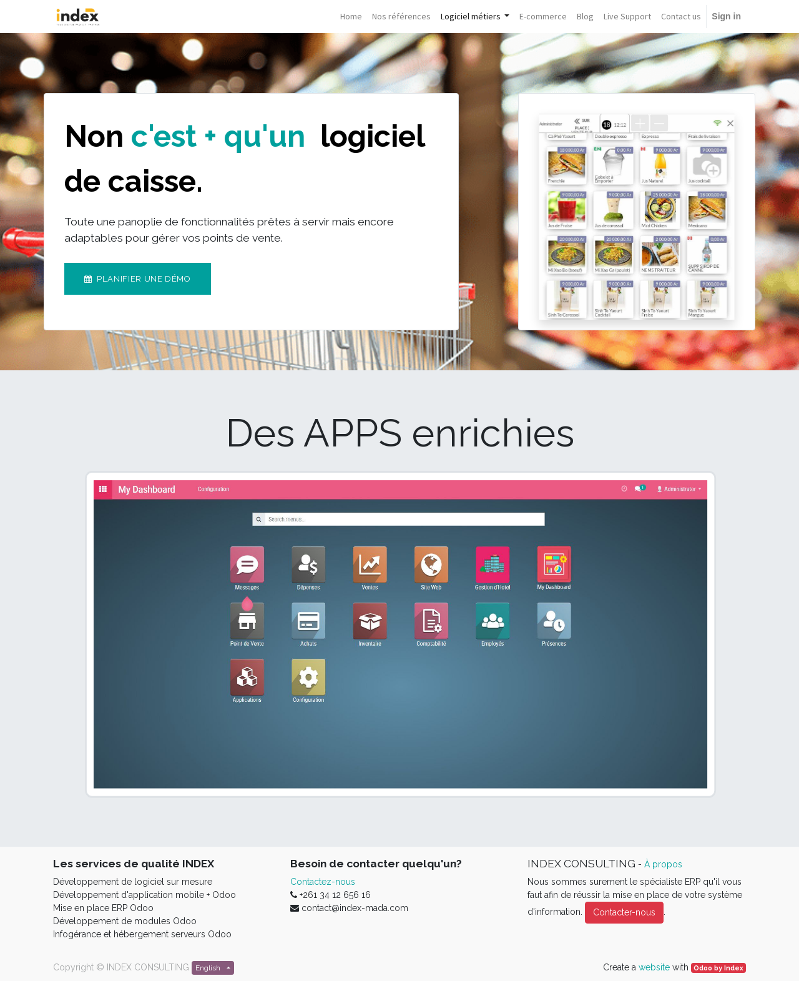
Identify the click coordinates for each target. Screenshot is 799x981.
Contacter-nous (624, 912)
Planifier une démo (137, 278)
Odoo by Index (718, 968)
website (654, 967)
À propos (663, 864)
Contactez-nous (322, 882)
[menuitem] (351, 16)
